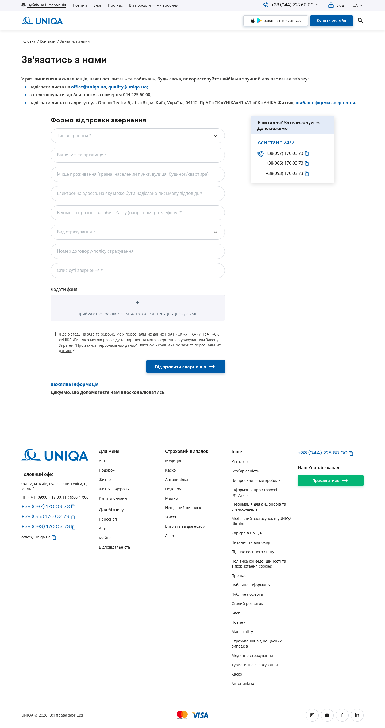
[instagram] (312, 715)
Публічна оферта (247, 594)
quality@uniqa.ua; (128, 87)
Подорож (107, 470)
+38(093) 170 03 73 (280, 173)
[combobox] (138, 136)
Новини (80, 5)
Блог (97, 5)
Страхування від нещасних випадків (257, 643)
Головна (28, 41)
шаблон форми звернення (325, 103)
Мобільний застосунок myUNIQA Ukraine (261, 521)
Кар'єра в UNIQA (247, 533)
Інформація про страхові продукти (254, 492)
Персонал (108, 519)
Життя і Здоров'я (114, 488)
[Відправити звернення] (185, 366)
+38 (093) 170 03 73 (45, 526)
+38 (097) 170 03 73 (45, 506)
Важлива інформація (74, 384)
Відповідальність (114, 547)
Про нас (115, 5)
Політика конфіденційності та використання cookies (259, 563)
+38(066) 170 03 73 (280, 163)
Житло (105, 479)
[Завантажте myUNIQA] (275, 20)
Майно (105, 537)
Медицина (175, 460)
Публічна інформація (251, 584)
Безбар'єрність (245, 470)
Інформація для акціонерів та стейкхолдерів (259, 507)
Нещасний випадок (183, 507)
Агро (169, 535)
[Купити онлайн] (331, 20)
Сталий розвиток (247, 603)
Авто (103, 460)
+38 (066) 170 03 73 (45, 516)
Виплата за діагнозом (185, 526)
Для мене (109, 451)
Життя (171, 516)
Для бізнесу (111, 509)
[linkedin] (357, 715)
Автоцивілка (176, 479)
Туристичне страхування (255, 664)
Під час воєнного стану (253, 551)
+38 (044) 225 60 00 (323, 452)
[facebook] (342, 715)
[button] (317, 4)
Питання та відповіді (251, 542)
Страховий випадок (186, 451)
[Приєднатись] (331, 480)
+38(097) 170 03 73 (280, 153)
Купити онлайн (113, 498)
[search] (360, 20)
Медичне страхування (252, 655)
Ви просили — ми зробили (153, 5)
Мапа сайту (242, 631)
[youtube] (327, 715)
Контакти (47, 41)
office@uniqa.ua (88, 87)
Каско (170, 470)
